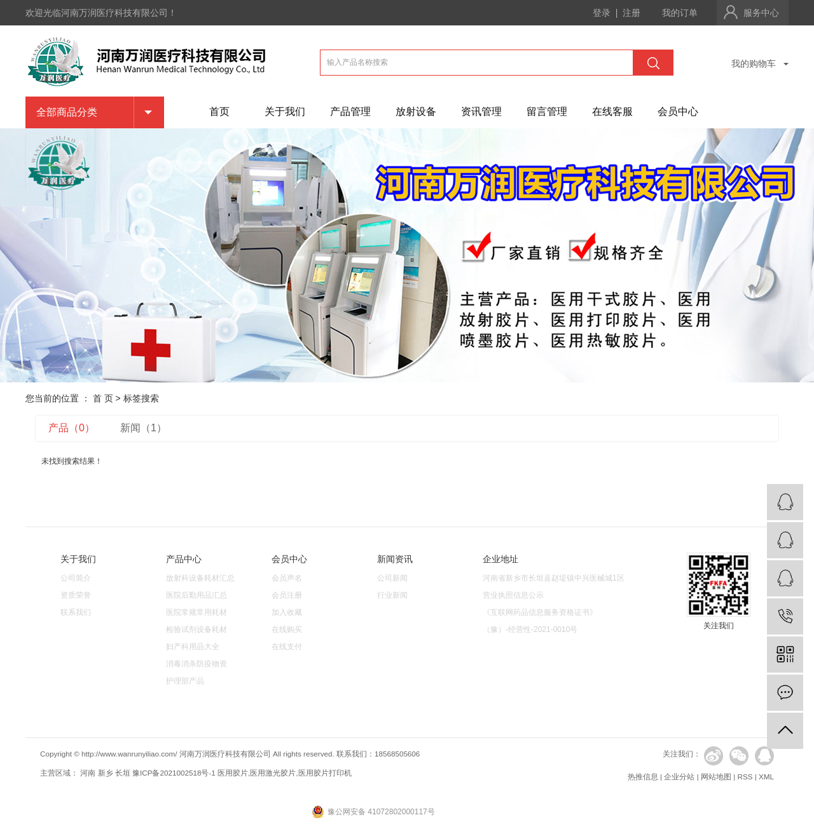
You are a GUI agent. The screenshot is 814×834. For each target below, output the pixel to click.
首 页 (103, 398)
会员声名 (287, 578)
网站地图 (716, 776)
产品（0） (71, 427)
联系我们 (75, 612)
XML (766, 776)
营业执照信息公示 (513, 595)
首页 (219, 111)
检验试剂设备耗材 (196, 629)
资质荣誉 (75, 595)
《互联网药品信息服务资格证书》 (540, 612)
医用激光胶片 (273, 773)
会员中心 (678, 111)
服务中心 (761, 13)
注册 (631, 13)
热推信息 (643, 776)
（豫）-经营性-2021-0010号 (530, 629)
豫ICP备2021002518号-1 (174, 773)
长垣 (122, 773)
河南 (87, 773)
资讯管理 (481, 111)
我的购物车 (753, 63)
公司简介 (75, 578)
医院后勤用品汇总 (196, 595)
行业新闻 (392, 595)
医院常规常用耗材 (196, 612)
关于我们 (285, 111)
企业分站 (679, 776)
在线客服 (612, 111)
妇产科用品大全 (192, 646)
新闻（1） (143, 427)
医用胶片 (232, 773)
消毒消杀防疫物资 (196, 663)
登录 (601, 13)
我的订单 (680, 13)
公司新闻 (392, 578)
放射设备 (416, 111)
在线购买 (287, 629)
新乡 (105, 773)
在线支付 (287, 646)
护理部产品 (185, 680)
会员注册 (287, 595)
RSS (744, 776)
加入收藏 (287, 612)
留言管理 (547, 111)
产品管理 (350, 111)
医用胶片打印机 (325, 773)
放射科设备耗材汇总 (200, 578)
